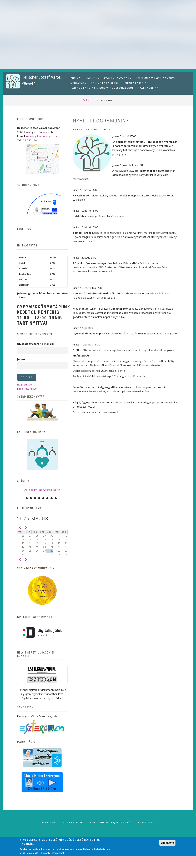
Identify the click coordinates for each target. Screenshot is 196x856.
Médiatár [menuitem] (77, 84)
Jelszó (21, 359)
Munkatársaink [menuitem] (137, 83)
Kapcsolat (146, 822)
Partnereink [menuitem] (149, 87)
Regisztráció (24, 384)
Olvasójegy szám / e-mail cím (35, 343)
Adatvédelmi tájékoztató (110, 822)
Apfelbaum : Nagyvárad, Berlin (42, 489)
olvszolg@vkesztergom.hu (42, 136)
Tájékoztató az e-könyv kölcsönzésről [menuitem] (102, 87)
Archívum (49, 822)
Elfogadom (167, 842)
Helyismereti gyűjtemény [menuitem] (154, 79)
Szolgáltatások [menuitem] (116, 79)
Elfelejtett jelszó (27, 388)
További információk (52, 853)
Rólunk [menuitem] (91, 79)
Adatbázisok (73, 822)
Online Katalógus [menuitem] (105, 83)
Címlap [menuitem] (76, 78)
